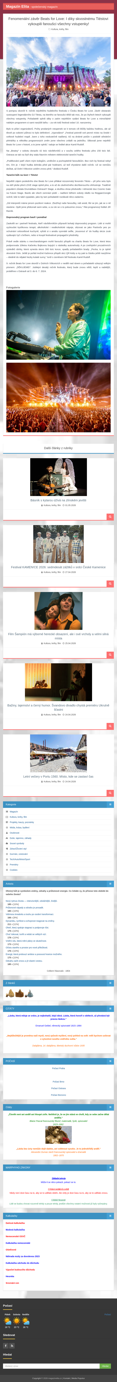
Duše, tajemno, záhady (20, 838)
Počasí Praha (58, 1068)
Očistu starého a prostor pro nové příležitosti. (27, 947)
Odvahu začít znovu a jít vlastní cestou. (24, 961)
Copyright (36, 1378)
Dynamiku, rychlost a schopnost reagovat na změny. (30, 921)
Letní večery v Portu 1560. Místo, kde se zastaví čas (58, 776)
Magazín (14, 811)
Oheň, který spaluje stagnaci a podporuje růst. (27, 927)
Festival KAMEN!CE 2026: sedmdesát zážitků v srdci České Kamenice (58, 567)
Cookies (14, 870)
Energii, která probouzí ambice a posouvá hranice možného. (34, 954)
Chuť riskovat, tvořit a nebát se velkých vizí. (26, 934)
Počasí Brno (58, 1081)
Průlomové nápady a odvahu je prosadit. (25, 907)
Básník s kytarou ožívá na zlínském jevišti (58, 500)
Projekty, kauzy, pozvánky (22, 822)
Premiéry (14, 864)
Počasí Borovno (58, 1095)
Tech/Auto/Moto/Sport (20, 859)
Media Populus (78, 1378)
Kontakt (66, 1378)
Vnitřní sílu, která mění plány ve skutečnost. (26, 941)
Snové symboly (17, 843)
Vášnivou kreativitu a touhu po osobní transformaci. (30, 914)
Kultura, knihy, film (59, 29)
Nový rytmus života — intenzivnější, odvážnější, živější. (31, 901)
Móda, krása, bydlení (19, 827)
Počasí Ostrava (58, 1088)
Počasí (107, 1314)
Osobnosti (14, 833)
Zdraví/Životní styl (18, 849)
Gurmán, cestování (19, 854)
